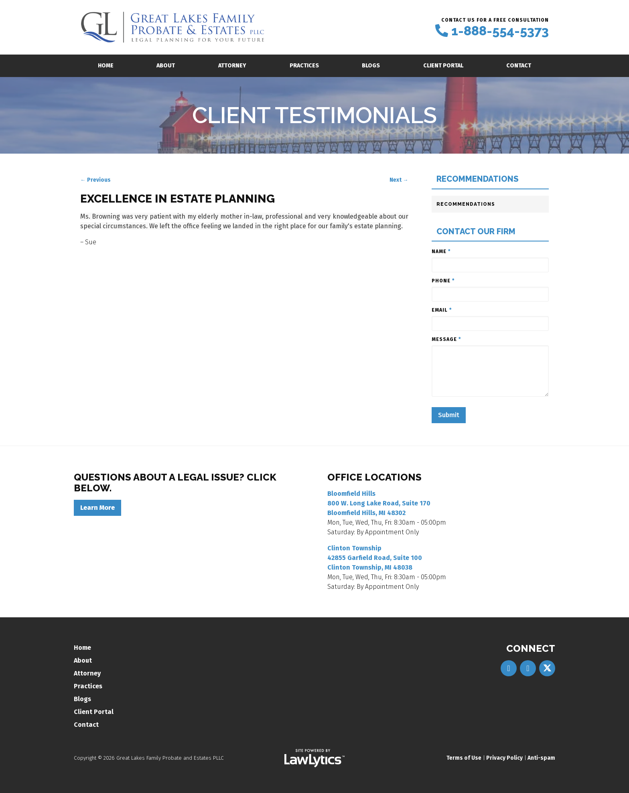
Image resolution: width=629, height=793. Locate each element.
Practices (304, 65)
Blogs (371, 65)
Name (441, 251)
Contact (518, 65)
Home (106, 65)
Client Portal (443, 65)
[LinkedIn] (528, 668)
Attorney (232, 65)
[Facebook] (509, 668)
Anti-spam (541, 757)
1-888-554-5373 (500, 31)
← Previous (95, 179)
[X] (547, 668)
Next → (399, 179)
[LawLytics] (314, 758)
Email (442, 310)
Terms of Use (463, 757)
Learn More (97, 507)
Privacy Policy (504, 757)
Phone (443, 281)
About (165, 65)
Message (446, 339)
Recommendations (477, 179)
